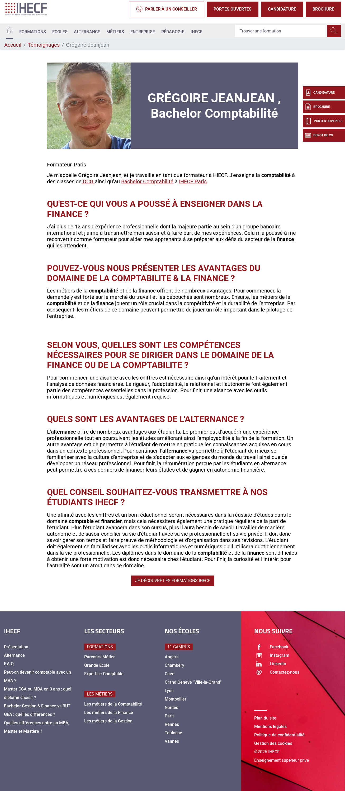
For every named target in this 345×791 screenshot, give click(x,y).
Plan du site (265, 718)
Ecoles (60, 31)
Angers (171, 656)
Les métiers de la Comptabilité (113, 704)
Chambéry (174, 665)
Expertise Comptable (104, 673)
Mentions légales (270, 726)
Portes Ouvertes (233, 9)
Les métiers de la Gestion (108, 720)
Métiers (115, 31)
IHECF (196, 31)
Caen (169, 673)
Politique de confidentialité (279, 734)
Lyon (169, 690)
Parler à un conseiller (166, 9)
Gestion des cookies (273, 743)
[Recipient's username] (281, 31)
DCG (88, 181)
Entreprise (142, 31)
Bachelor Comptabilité (147, 181)
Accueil (12, 45)
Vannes (172, 741)
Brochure (323, 9)
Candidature (282, 9)
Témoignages (44, 45)
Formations (32, 31)
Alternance (87, 31)
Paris (169, 715)
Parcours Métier (99, 656)
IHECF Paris (193, 181)
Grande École (97, 665)
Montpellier (175, 699)
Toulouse (173, 732)
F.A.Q (9, 663)
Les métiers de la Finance (108, 712)
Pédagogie (172, 31)
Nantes (171, 707)
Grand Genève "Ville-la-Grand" (193, 682)
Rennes (172, 724)
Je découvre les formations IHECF (172, 580)
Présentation (16, 646)
